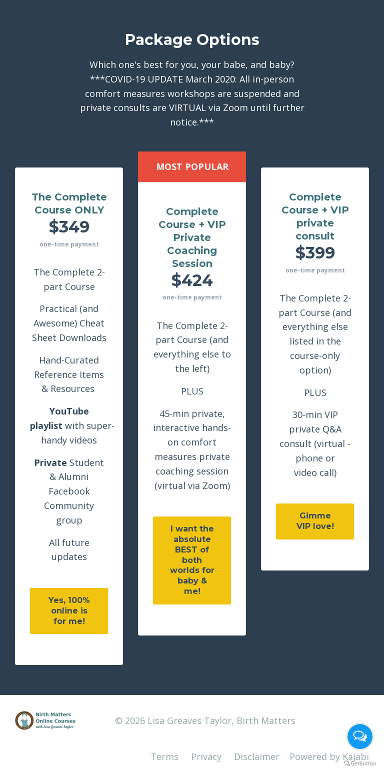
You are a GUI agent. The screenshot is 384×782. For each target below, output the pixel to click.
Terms (164, 756)
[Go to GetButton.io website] (360, 763)
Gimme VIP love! (315, 521)
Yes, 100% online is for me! (69, 611)
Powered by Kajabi (329, 756)
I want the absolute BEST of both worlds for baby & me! (192, 560)
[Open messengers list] (360, 736)
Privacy (206, 756)
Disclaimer (257, 756)
